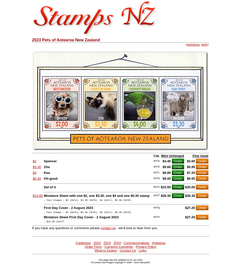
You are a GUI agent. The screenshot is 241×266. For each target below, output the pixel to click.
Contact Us (128, 253)
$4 (34, 173)
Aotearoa (158, 245)
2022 (97, 245)
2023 (107, 245)
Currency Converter (118, 249)
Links (142, 253)
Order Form (93, 249)
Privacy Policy (146, 249)
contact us (108, 230)
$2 (34, 161)
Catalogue (83, 245)
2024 (117, 245)
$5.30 (37, 178)
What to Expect (106, 253)
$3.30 (37, 167)
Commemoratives (136, 245)
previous (193, 44)
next (204, 44)
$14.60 (38, 196)
